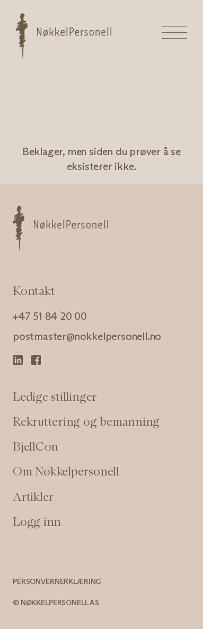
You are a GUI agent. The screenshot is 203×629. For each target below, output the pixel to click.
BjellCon (35, 446)
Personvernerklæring (57, 581)
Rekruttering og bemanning (86, 421)
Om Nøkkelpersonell (66, 471)
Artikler (33, 496)
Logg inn (37, 521)
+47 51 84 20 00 (50, 316)
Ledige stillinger (55, 396)
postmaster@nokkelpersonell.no (87, 336)
